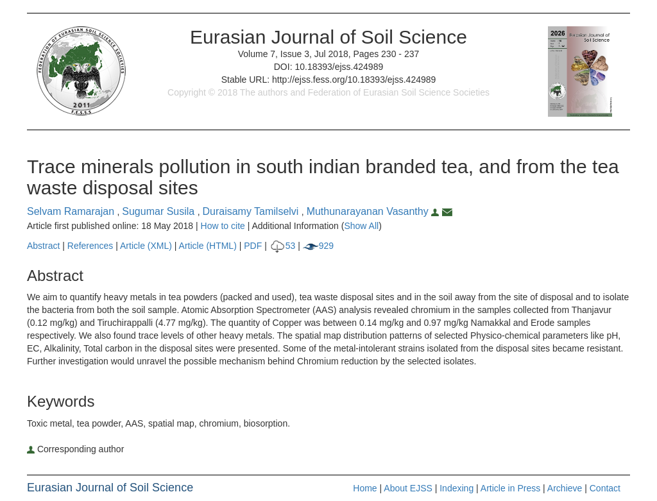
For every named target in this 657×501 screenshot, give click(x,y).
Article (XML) (147, 246)
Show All (361, 226)
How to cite (223, 226)
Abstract (43, 246)
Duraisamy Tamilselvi (251, 211)
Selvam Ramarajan (72, 211)
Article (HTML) (208, 246)
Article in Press (510, 488)
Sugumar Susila (159, 211)
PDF (253, 246)
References (90, 246)
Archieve (564, 488)
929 (318, 246)
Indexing (456, 488)
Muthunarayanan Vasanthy (374, 211)
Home (365, 488)
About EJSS (408, 488)
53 (282, 246)
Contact (605, 488)
